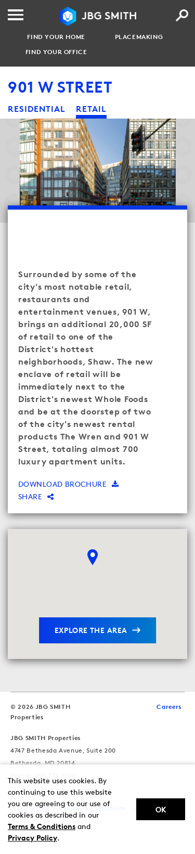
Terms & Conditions (41, 826)
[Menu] (15, 14)
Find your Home (56, 37)
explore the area (91, 630)
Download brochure (68, 484)
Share (36, 496)
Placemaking (139, 37)
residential (37, 108)
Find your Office (56, 52)
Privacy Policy (32, 837)
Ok (160, 809)
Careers (169, 706)
